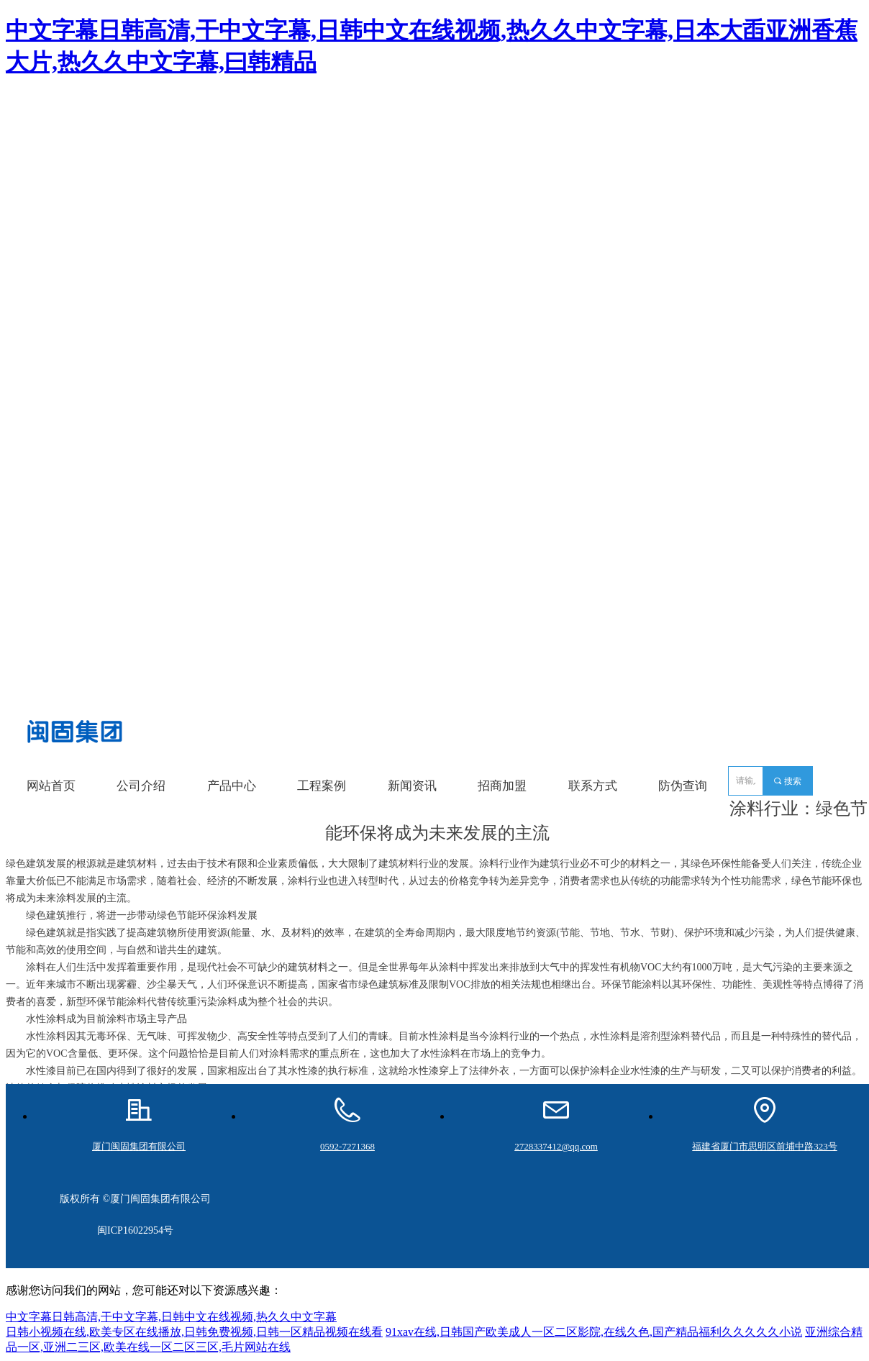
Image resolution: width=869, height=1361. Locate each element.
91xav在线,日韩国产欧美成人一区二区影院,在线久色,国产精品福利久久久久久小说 (594, 1332)
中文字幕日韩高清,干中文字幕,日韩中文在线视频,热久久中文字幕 (171, 1317)
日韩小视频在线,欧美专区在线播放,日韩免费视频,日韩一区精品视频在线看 (194, 1332)
